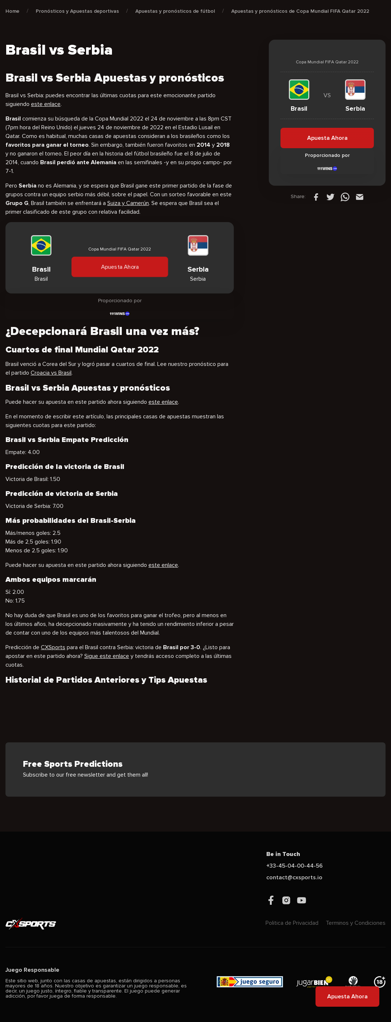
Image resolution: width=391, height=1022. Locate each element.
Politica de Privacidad (292, 923)
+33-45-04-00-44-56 (294, 865)
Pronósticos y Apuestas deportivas (77, 11)
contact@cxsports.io (294, 877)
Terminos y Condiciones (356, 923)
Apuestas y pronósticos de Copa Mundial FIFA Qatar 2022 (300, 11)
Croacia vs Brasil (51, 372)
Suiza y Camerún (128, 203)
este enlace (46, 104)
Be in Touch (283, 854)
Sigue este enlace (106, 656)
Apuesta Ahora (119, 267)
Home (12, 11)
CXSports (53, 647)
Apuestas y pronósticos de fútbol (175, 11)
